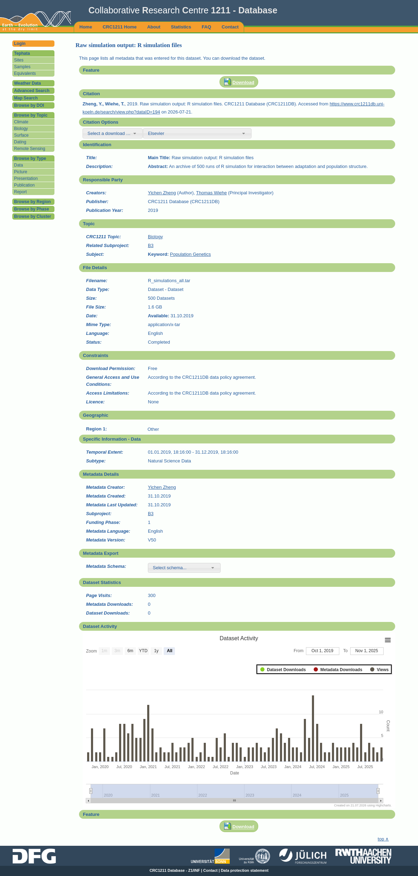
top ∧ (383, 839)
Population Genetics (190, 254)
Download (243, 82)
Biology (155, 236)
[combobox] (113, 133)
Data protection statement (245, 870)
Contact (210, 870)
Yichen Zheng (162, 192)
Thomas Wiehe (211, 192)
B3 (151, 245)
